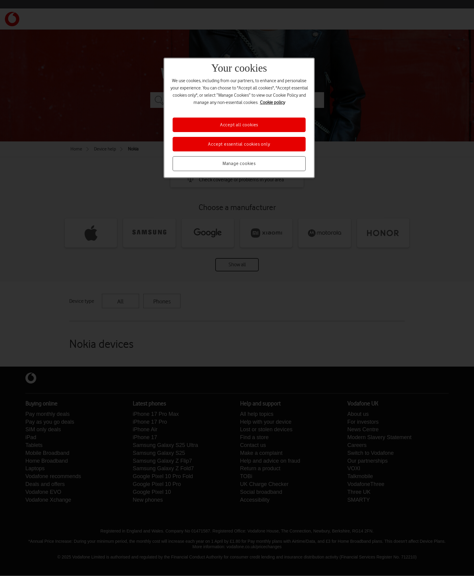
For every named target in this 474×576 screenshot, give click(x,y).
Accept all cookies (239, 125)
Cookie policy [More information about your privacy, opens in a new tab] (272, 102)
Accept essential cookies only (239, 144)
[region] (239, 118)
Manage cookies (239, 163)
